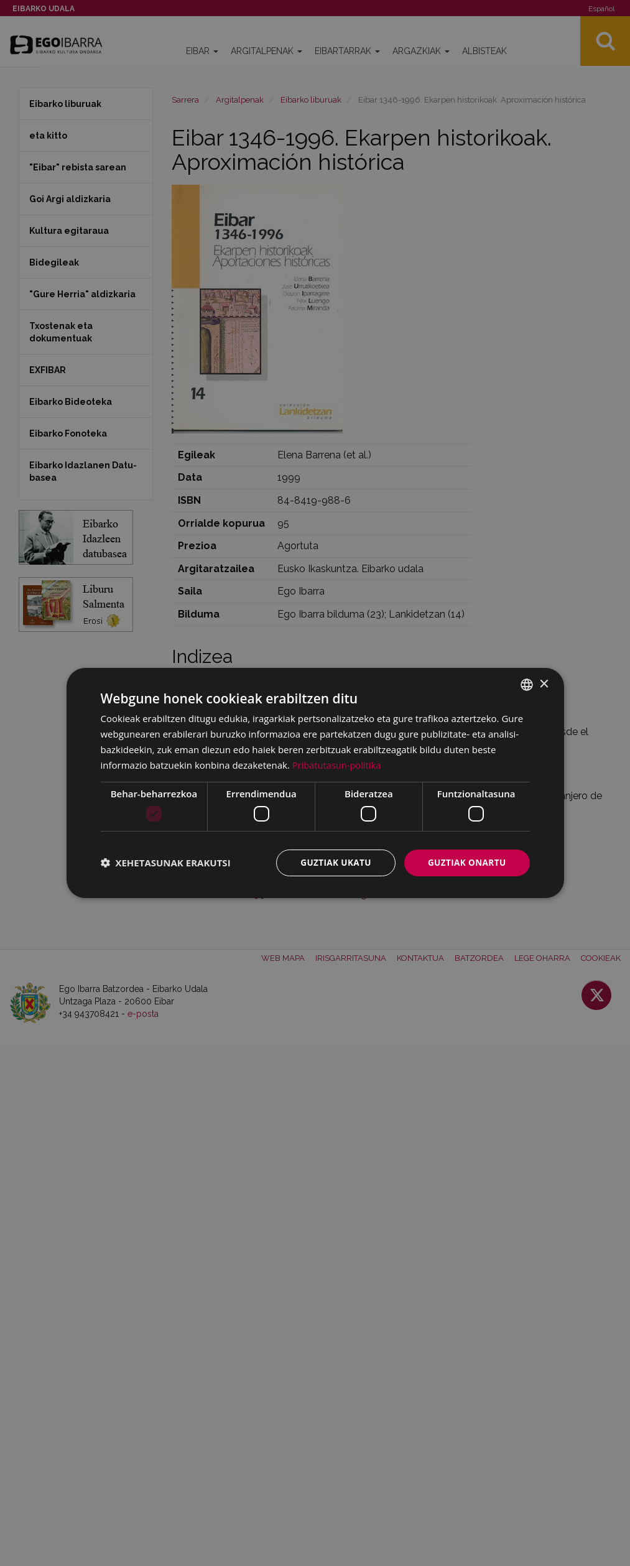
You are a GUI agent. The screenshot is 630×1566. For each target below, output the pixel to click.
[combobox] (527, 684)
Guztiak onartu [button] (465, 862)
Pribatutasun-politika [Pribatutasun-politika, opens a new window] (337, 764)
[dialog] (315, 783)
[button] (166, 862)
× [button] (544, 683)
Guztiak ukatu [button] (332, 862)
